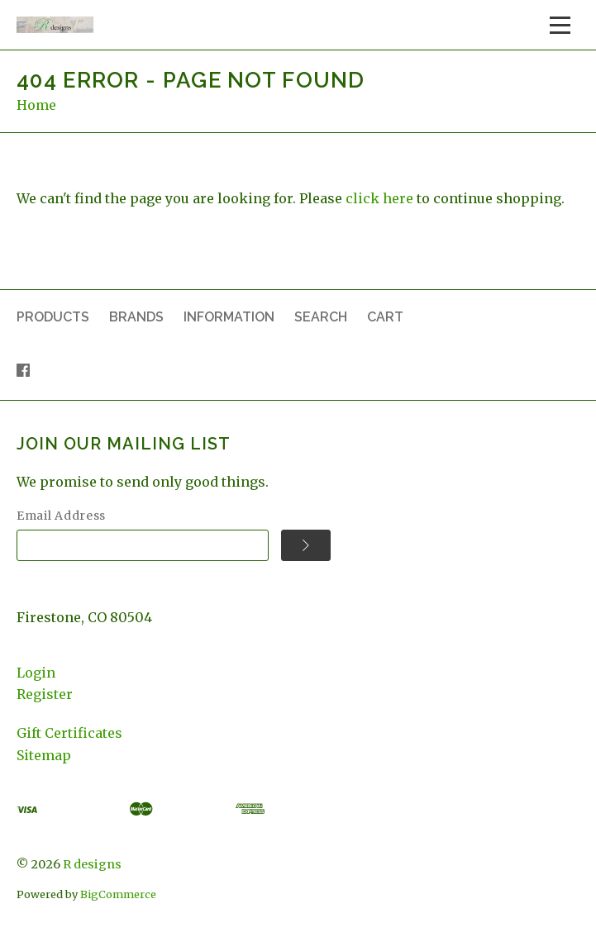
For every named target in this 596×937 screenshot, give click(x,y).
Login (36, 672)
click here (379, 198)
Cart (385, 317)
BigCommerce (118, 894)
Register (45, 694)
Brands (136, 317)
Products (53, 317)
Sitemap (44, 755)
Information (229, 317)
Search (320, 317)
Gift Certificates (69, 733)
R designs (92, 864)
